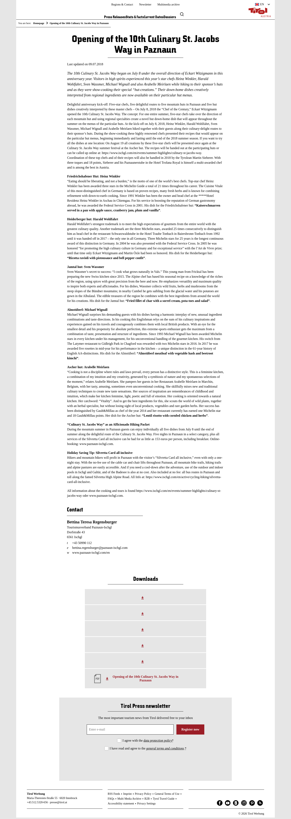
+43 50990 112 (82, 544)
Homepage (38, 23)
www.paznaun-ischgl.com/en (91, 554)
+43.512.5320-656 (37, 803)
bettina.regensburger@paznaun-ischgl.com (100, 549)
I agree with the (148, 742)
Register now (190, 731)
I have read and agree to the (148, 750)
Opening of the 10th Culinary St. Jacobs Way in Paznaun (145, 680)
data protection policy (157, 742)
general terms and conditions (165, 750)
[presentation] (145, 764)
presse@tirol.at (58, 803)
